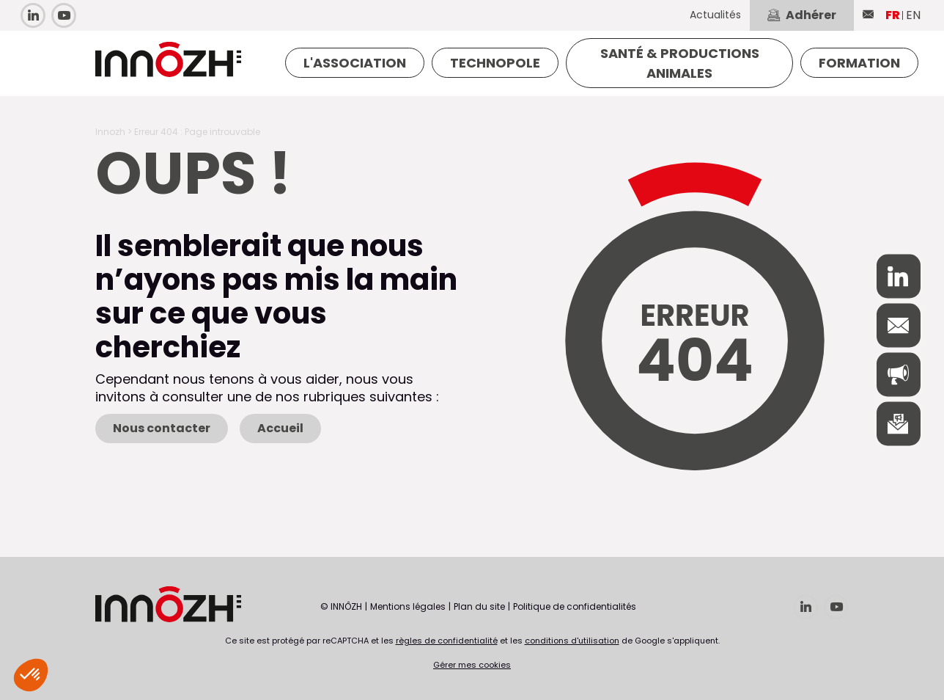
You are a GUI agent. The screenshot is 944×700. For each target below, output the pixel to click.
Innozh (110, 131)
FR (892, 15)
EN (913, 15)
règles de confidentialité (447, 640)
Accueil (280, 428)
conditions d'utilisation (572, 640)
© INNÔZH (341, 606)
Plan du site (479, 606)
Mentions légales (408, 606)
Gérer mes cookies (472, 665)
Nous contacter (161, 428)
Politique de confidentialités (574, 606)
